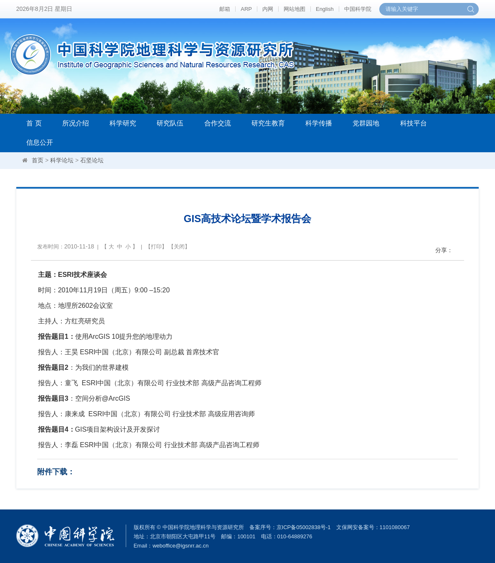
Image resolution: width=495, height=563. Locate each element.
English (325, 9)
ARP (246, 9)
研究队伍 (170, 123)
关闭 (179, 246)
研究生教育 (268, 123)
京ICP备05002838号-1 (304, 527)
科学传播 (318, 123)
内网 (267, 9)
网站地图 (294, 9)
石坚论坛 (92, 160)
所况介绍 (75, 123)
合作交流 (217, 123)
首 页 (33, 123)
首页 (37, 160)
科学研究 (122, 123)
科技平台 (413, 123)
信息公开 (39, 142)
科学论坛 (62, 160)
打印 (156, 246)
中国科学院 (357, 9)
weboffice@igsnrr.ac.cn (180, 546)
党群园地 (366, 123)
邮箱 (224, 9)
